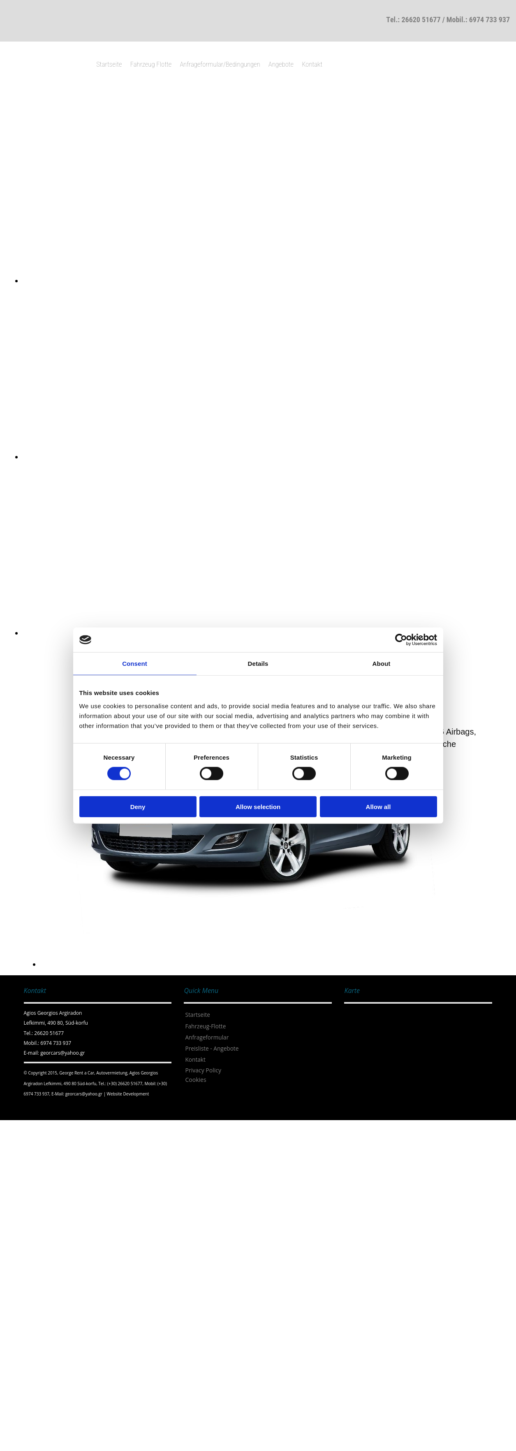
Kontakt (312, 64)
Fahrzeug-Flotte (205, 1026)
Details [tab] (258, 663)
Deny (138, 806)
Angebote (281, 64)
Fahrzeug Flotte (151, 64)
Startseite (109, 64)
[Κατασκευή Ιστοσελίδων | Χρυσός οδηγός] (30, 1109)
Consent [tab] (134, 663)
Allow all (378, 806)
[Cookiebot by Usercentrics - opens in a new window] (401, 640)
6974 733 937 (489, 19)
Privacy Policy (203, 1070)
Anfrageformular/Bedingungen (220, 64)
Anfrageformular (207, 1037)
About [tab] (382, 663)
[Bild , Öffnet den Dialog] (269, 280)
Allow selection (258, 806)
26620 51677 (420, 19)
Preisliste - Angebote (211, 1048)
